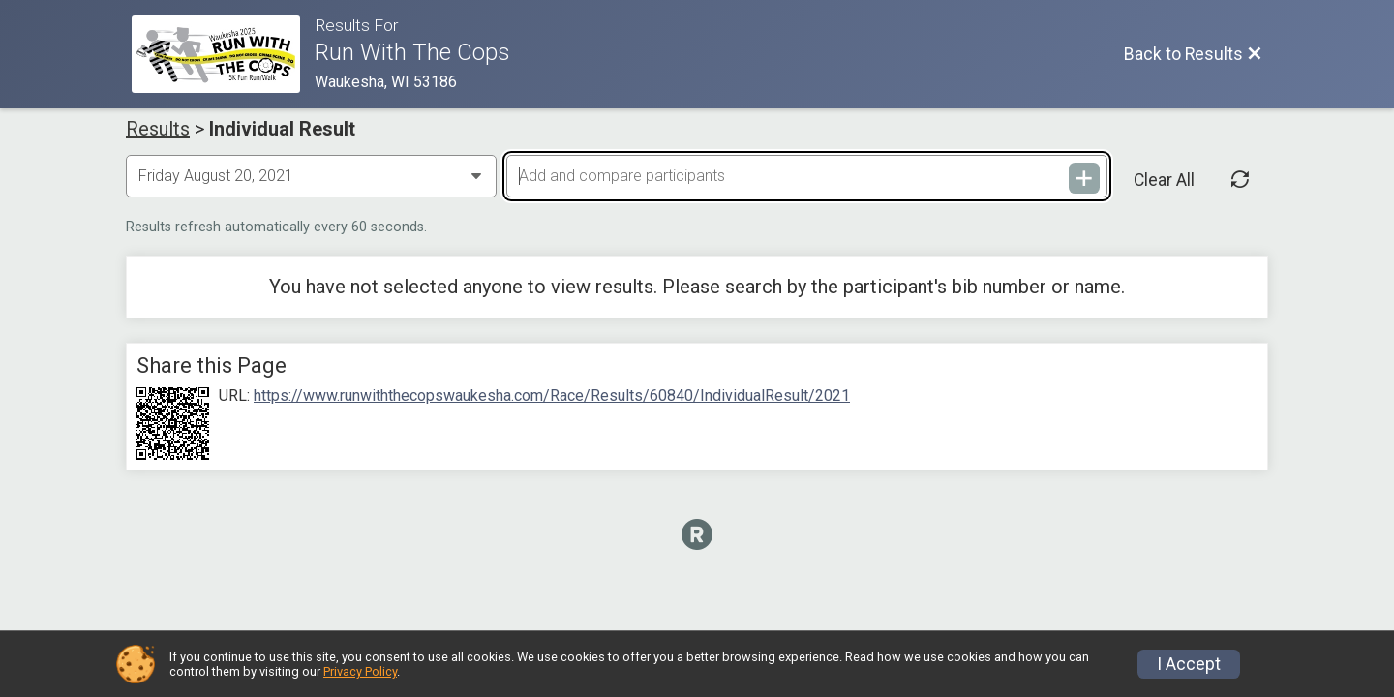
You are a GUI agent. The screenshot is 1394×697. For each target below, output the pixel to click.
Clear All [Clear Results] (1164, 180)
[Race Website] (223, 54)
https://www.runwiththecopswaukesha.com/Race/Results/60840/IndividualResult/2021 (552, 396)
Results (158, 128)
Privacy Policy (360, 671)
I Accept (1189, 664)
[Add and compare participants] (806, 176)
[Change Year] (311, 176)
